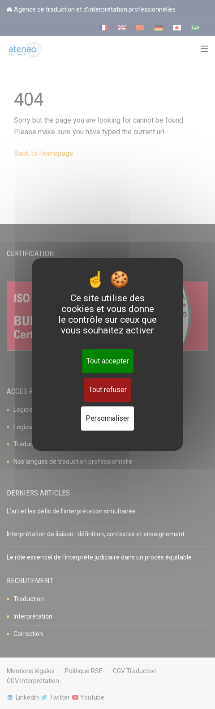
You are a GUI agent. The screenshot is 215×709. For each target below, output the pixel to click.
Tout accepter (107, 361)
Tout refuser (108, 389)
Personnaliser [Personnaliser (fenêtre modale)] (107, 418)
